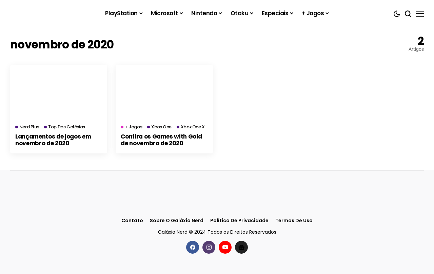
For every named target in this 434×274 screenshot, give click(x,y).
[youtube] (225, 247)
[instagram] (208, 247)
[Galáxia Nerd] (44, 13)
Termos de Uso (294, 221)
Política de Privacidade (239, 221)
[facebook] (192, 247)
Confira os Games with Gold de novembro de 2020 (161, 139)
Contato (132, 221)
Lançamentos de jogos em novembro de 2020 (53, 139)
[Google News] (241, 247)
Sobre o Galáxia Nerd (176, 221)
